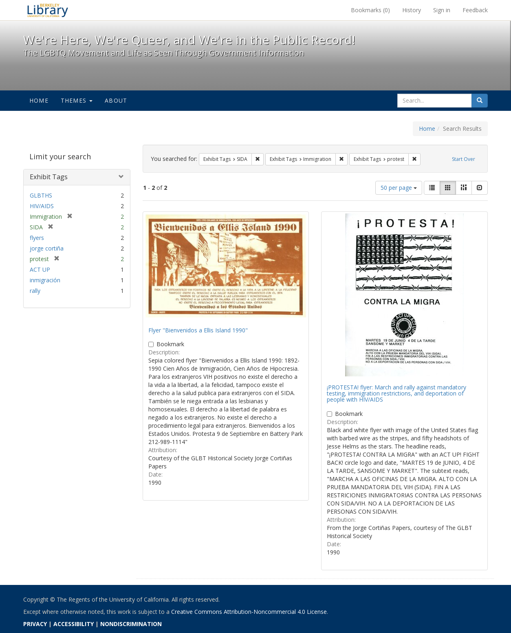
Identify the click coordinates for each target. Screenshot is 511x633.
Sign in (441, 10)
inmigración (45, 280)
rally (35, 291)
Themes (77, 100)
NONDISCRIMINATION (131, 624)
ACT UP (40, 269)
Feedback (475, 10)
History (411, 10)
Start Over (463, 159)
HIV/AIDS (42, 206)
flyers (37, 238)
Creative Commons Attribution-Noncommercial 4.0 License (249, 611)
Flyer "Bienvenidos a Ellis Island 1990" (198, 330)
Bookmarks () (370, 10)
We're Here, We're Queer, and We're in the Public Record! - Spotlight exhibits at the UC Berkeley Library (47, 10)
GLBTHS (41, 195)
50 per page (399, 187)
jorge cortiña (47, 248)
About (116, 100)
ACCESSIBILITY (73, 624)
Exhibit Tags (49, 176)
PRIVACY (35, 624)
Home (38, 100)
